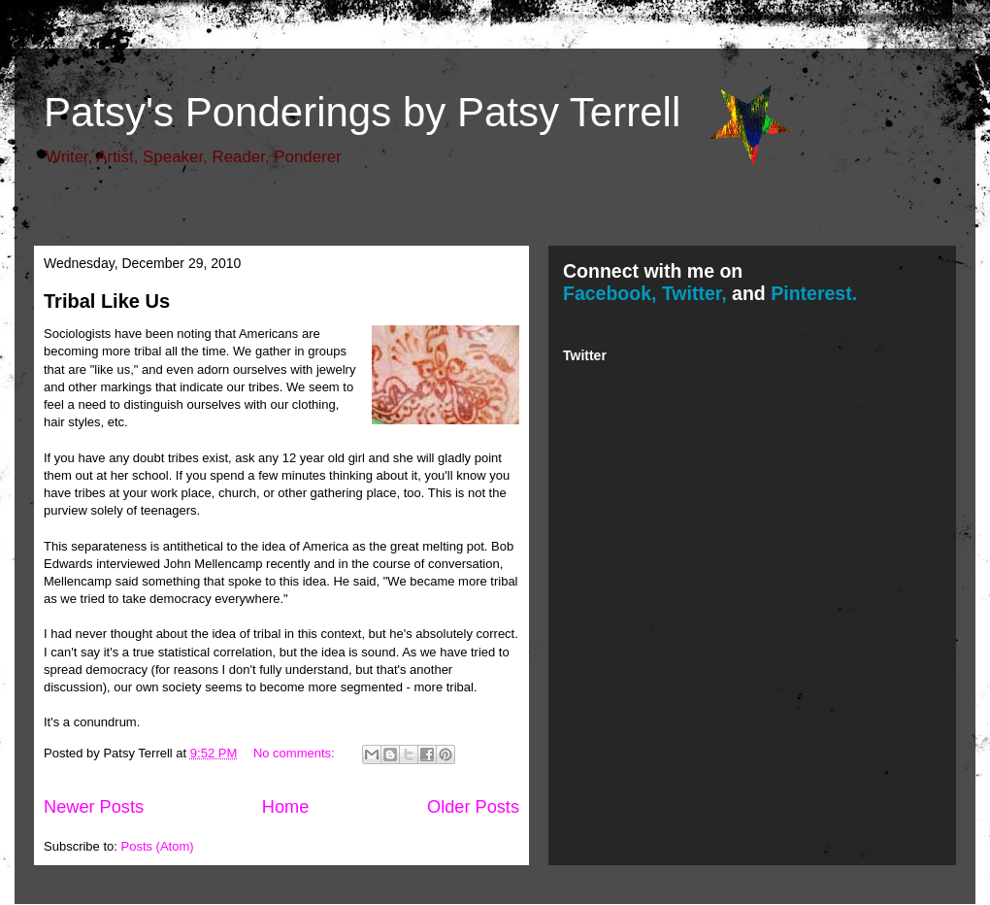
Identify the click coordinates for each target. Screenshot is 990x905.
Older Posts (473, 807)
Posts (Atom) (157, 846)
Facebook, (609, 293)
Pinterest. (814, 293)
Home (286, 807)
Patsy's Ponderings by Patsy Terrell (362, 112)
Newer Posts (94, 807)
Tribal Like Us (107, 301)
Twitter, (694, 293)
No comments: (295, 753)
